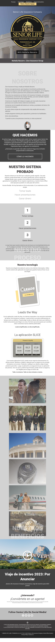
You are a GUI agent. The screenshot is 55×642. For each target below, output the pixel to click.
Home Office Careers (48, 633)
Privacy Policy (24, 634)
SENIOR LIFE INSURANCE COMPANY (43, 624)
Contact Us (31, 634)
